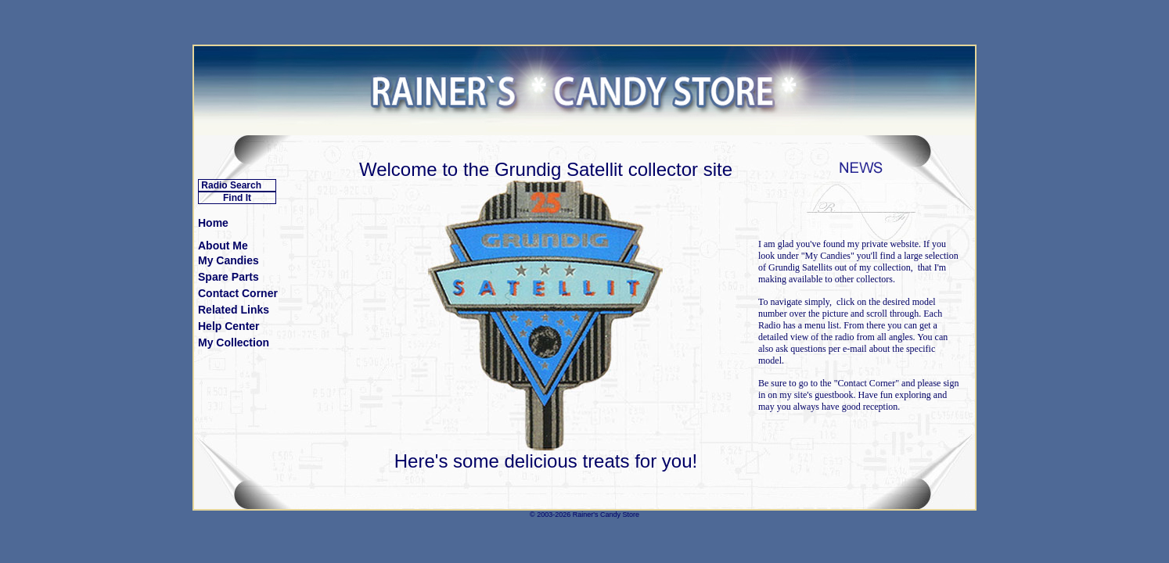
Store (630, 514)
